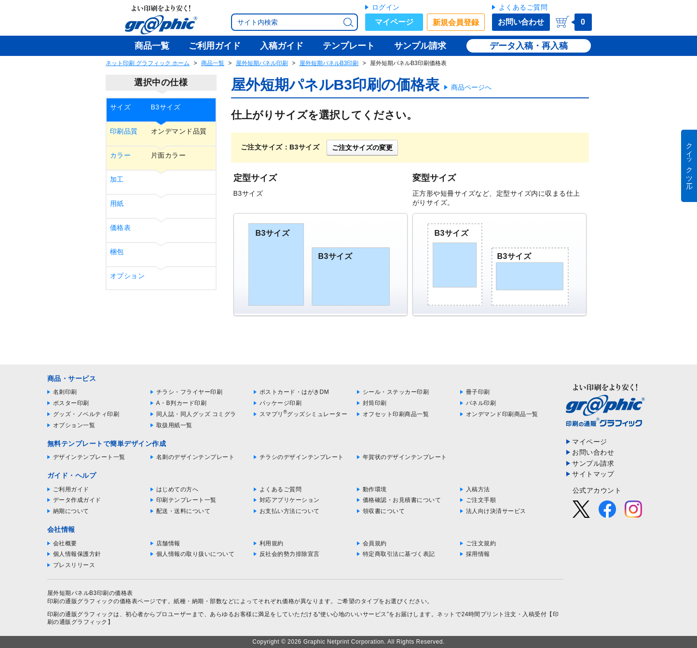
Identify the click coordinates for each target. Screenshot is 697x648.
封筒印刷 (375, 403)
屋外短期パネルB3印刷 (329, 63)
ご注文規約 (481, 543)
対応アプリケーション (290, 500)
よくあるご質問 (523, 7)
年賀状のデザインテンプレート (405, 457)
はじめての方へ (177, 489)
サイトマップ (593, 474)
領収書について (384, 511)
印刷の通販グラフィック (80, 614)
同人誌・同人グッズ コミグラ (196, 414)
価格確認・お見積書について (402, 500)
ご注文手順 (481, 500)
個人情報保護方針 (77, 554)
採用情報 (478, 554)
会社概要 (65, 543)
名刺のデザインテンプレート (195, 457)
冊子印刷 (478, 392)
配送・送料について (183, 511)
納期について (71, 511)
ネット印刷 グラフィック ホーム (148, 63)
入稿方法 (478, 489)
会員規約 (375, 543)
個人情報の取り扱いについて (195, 554)
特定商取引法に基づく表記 (399, 554)
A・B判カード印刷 (181, 403)
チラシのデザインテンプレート (302, 457)
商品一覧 (212, 63)
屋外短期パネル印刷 (262, 63)
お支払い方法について (290, 511)
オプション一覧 (74, 425)
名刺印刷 (65, 392)
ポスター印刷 (71, 403)
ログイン (386, 7)
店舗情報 (168, 543)
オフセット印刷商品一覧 (396, 414)
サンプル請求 (593, 463)
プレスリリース (74, 565)
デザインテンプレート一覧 (89, 457)
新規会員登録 (456, 22)
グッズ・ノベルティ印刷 (86, 414)
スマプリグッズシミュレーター (304, 414)
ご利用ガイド (71, 489)
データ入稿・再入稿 (529, 46)
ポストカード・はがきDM (294, 392)
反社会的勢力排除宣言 (290, 554)
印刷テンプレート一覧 (186, 500)
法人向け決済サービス (496, 511)
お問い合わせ (521, 22)
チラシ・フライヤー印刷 (189, 392)
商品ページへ (471, 87)
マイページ (394, 22)
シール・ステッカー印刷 (396, 392)
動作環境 (375, 489)
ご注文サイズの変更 (362, 147)
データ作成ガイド (77, 500)
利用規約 (272, 543)
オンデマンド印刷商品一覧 (502, 414)
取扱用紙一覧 (174, 425)
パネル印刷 (481, 403)
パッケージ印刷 (281, 403)
